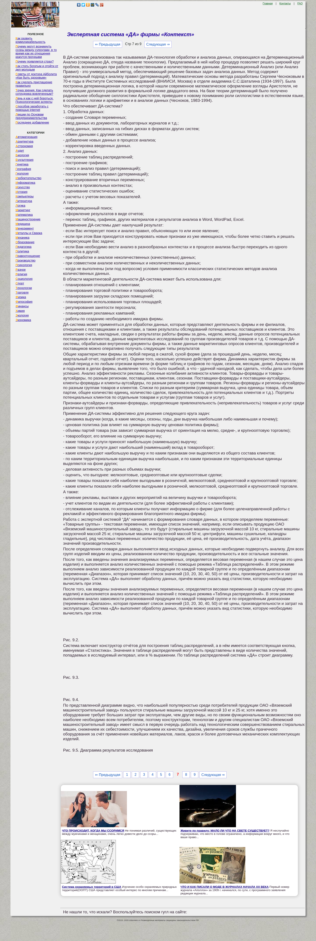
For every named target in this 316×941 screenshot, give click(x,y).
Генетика (21, 164)
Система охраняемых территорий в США (91, 886)
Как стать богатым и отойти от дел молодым (36, 67)
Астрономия (24, 146)
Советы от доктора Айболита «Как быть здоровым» (36, 75)
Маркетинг (22, 210)
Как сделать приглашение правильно (33, 83)
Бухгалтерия (24, 160)
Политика (22, 251)
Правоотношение (27, 256)
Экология (22, 315)
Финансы (22, 306)
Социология (23, 279)
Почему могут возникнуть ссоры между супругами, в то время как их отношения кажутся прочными (36, 52)
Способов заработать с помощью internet (31, 108)
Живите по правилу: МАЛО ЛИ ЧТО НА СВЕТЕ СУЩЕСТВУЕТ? (225, 830)
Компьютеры (24, 196)
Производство (25, 260)
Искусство (22, 187)
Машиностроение (27, 219)
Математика (24, 214)
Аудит (19, 150)
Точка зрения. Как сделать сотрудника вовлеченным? (34, 91)
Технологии (23, 288)
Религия (21, 274)
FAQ (300, 3)
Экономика (23, 320)
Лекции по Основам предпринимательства (31, 116)
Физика (20, 297)
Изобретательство (28, 178)
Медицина (22, 224)
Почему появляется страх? (34, 61)
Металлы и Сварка (28, 233)
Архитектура (24, 141)
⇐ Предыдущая (107, 44)
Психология (23, 265)
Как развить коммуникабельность (30, 40)
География (23, 169)
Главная (268, 3)
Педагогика (23, 246)
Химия (20, 311)
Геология (22, 173)
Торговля (22, 292)
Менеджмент (24, 228)
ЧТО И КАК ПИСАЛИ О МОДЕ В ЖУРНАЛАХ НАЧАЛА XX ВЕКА (225, 886)
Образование (24, 242)
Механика (22, 237)
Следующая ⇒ (158, 44)
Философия (23, 301)
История (21, 192)
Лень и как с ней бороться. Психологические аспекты (34, 100)
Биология (22, 155)
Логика (20, 205)
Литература (23, 201)
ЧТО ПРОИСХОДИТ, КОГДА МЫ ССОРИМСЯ (93, 830)
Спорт (19, 283)
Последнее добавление (32, 122)
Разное (20, 269)
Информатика (25, 182)
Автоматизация (26, 137)
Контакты (285, 3)
